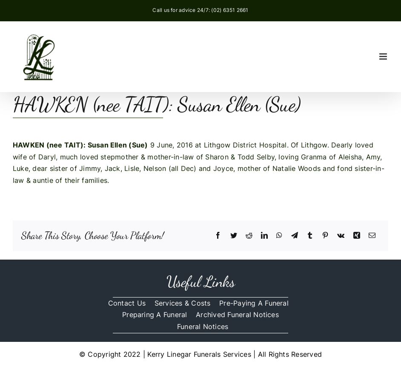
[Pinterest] (325, 236)
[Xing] (356, 236)
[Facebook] (218, 236)
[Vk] (341, 236)
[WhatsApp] (279, 236)
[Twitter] (233, 236)
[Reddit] (249, 236)
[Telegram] (294, 236)
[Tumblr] (310, 236)
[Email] (372, 236)
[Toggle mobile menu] (383, 56)
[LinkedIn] (264, 236)
